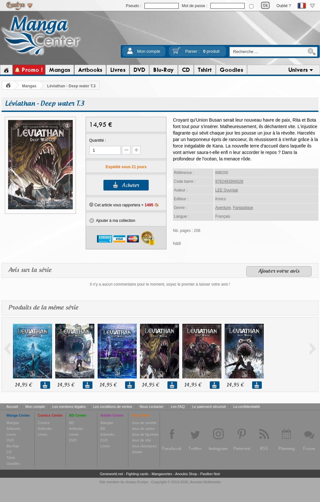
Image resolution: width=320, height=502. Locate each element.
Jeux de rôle (141, 440)
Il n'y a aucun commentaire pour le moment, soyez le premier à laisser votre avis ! (160, 284)
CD (9, 452)
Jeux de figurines (145, 434)
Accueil (12, 407)
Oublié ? (283, 6)
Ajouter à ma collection (112, 220)
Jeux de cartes (143, 429)
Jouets (137, 452)
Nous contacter (152, 407)
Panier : (202, 51)
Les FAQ (178, 407)
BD (71, 423)
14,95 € (23, 385)
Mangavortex (162, 474)
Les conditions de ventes (112, 407)
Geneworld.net (111, 474)
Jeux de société (144, 423)
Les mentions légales (69, 407)
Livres (11, 434)
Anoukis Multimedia (205, 482)
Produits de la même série (43, 308)
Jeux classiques (144, 446)
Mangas (29, 86)
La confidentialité (246, 407)
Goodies (13, 463)
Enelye (142, 482)
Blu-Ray (12, 446)
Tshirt (10, 458)
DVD (10, 440)
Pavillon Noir (210, 474)
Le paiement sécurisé (209, 407)
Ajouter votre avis (279, 271)
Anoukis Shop (186, 474)
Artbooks (13, 429)
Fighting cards (137, 474)
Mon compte (148, 51)
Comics (44, 423)
